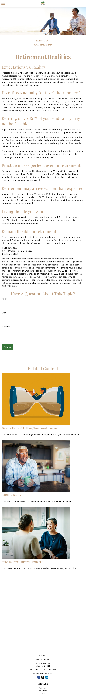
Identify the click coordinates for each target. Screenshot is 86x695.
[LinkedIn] (46, 677)
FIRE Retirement (13, 495)
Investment (43, 690)
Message (6, 326)
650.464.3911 (45, 659)
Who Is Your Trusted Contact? (22, 562)
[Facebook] (38, 677)
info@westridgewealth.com (43, 673)
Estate (43, 693)
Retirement (43, 688)
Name (4, 298)
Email (4, 312)
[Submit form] (7, 347)
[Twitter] (42, 677)
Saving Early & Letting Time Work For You (30, 428)
